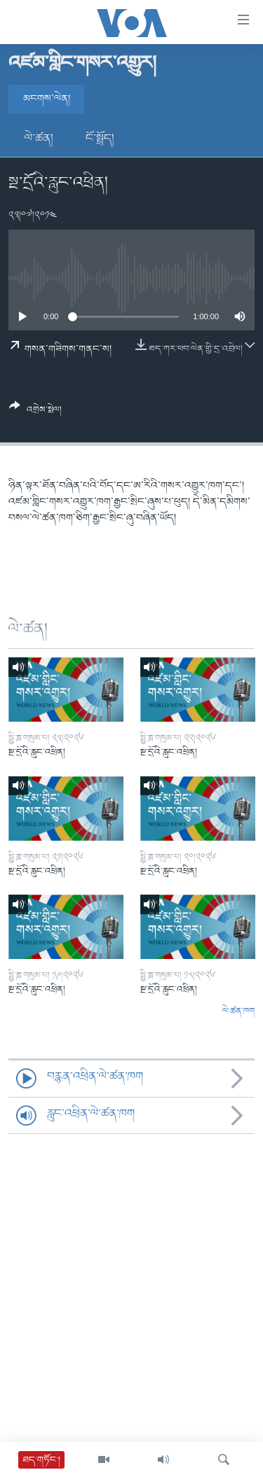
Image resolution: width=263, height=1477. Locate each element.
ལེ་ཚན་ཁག (238, 1011)
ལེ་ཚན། (39, 139)
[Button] (35, 413)
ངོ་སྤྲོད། (100, 139)
